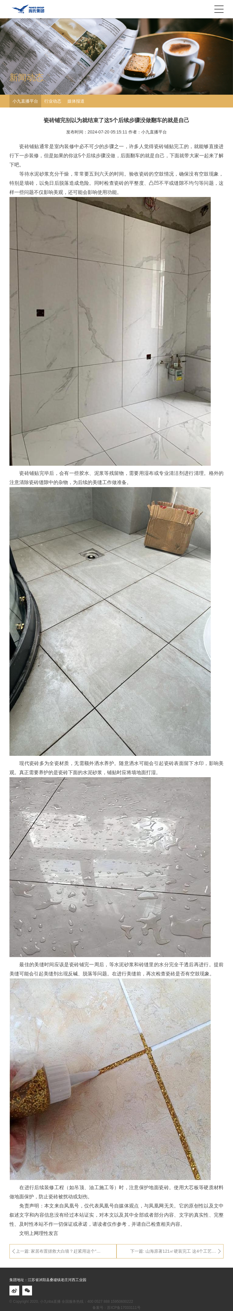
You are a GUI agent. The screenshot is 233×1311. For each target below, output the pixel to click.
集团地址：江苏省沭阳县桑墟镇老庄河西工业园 (47, 1280)
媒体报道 (75, 101)
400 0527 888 (98, 1301)
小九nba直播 (50, 1301)
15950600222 (122, 1301)
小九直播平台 (25, 101)
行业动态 (52, 101)
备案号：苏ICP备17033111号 (116, 1308)
